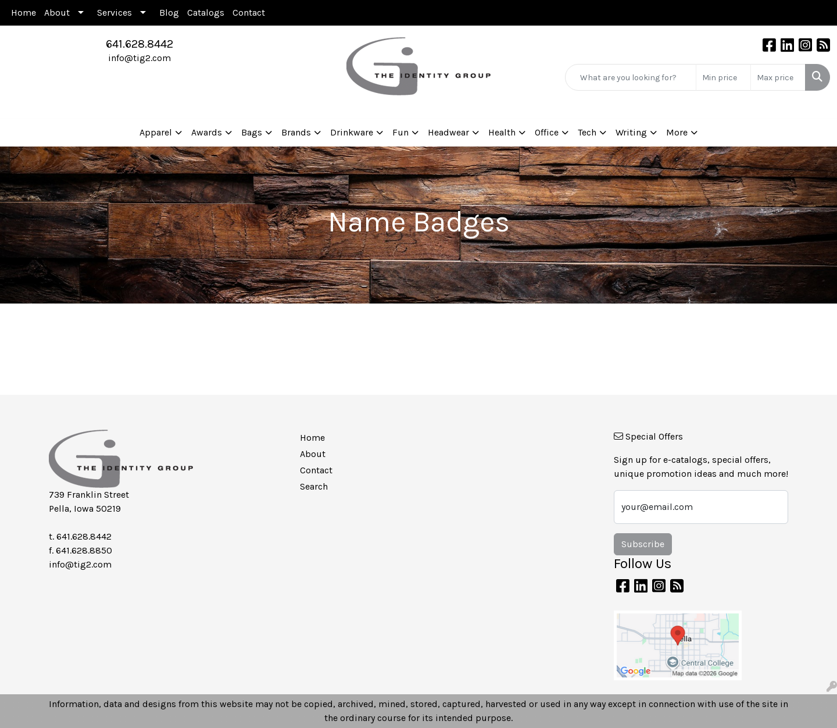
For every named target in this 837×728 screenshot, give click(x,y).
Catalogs (205, 12)
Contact (249, 12)
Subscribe (642, 543)
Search (314, 486)
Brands (296, 132)
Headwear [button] (448, 132)
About (57, 12)
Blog (169, 12)
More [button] (677, 132)
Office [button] (547, 132)
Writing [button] (631, 132)
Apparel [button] (156, 132)
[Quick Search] (630, 77)
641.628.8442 (139, 44)
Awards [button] (206, 132)
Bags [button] (251, 132)
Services (114, 12)
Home (23, 12)
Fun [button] (400, 132)
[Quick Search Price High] (778, 77)
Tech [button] (587, 132)
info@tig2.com (139, 57)
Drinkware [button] (351, 132)
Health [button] (502, 132)
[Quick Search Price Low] (723, 77)
